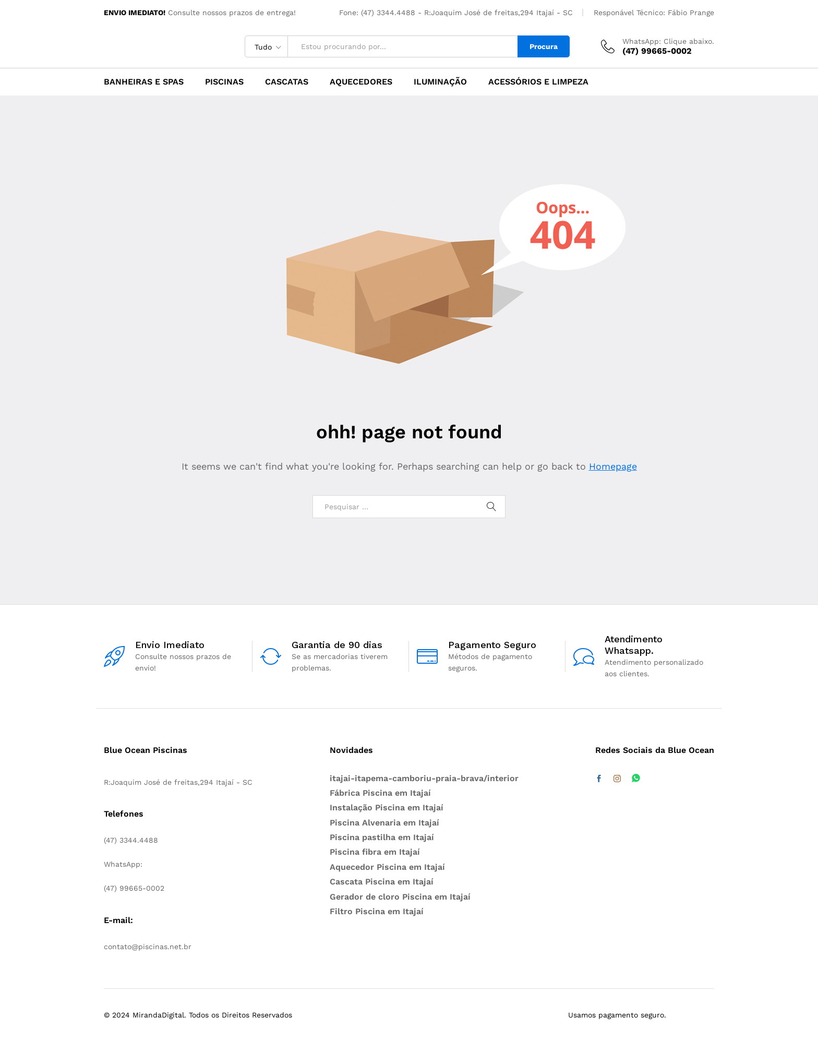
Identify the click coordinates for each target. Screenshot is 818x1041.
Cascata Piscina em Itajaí (382, 882)
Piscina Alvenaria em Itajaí (384, 823)
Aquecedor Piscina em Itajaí (387, 867)
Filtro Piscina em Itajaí (377, 911)
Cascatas (286, 82)
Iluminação (440, 82)
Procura (544, 46)
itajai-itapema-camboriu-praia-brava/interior (424, 778)
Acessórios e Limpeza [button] (538, 82)
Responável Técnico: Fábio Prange (654, 12)
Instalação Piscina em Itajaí (386, 807)
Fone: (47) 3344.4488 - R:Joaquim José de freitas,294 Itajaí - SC (456, 12)
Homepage (613, 466)
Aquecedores (361, 82)
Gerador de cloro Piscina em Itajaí (400, 897)
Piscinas (224, 82)
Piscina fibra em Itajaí (375, 852)
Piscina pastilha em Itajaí (382, 837)
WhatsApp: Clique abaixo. (668, 41)
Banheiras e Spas (144, 82)
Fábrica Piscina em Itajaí (380, 793)
